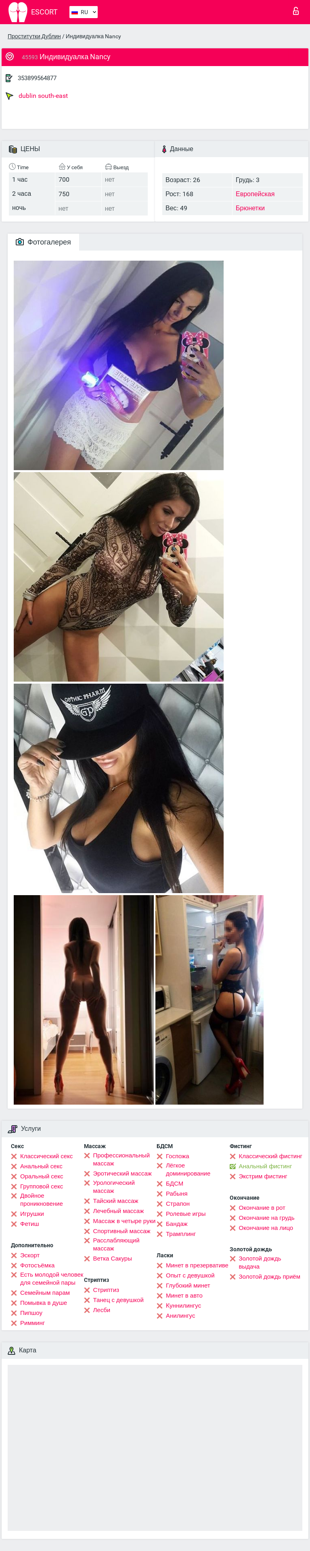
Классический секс (46, 1156)
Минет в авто (184, 1295)
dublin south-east (37, 96)
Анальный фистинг (265, 1166)
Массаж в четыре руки (124, 1221)
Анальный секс (41, 1166)
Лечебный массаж (118, 1211)
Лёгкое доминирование (188, 1169)
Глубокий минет (188, 1285)
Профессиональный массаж (121, 1159)
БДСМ (174, 1183)
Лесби (102, 1310)
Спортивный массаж (122, 1231)
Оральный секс (41, 1176)
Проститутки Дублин (34, 36)
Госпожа (177, 1156)
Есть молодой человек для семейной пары (51, 1278)
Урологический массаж (114, 1186)
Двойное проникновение (41, 1199)
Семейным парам (45, 1292)
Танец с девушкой (118, 1300)
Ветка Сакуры (112, 1258)
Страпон (178, 1203)
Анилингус (180, 1315)
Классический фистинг (270, 1156)
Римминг (32, 1323)
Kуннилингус (183, 1305)
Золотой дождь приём (269, 1276)
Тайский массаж (115, 1201)
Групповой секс (41, 1186)
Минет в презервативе (197, 1265)
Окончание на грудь (267, 1217)
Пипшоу (31, 1313)
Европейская (255, 194)
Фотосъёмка (37, 1265)
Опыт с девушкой (190, 1275)
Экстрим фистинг (263, 1176)
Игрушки (32, 1213)
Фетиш (29, 1224)
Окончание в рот (262, 1207)
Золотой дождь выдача (260, 1262)
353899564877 (37, 78)
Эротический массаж (122, 1173)
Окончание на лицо (266, 1228)
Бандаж (177, 1224)
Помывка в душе (43, 1302)
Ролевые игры (186, 1213)
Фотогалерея (43, 242)
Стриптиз (106, 1290)
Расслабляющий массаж (116, 1244)
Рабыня (177, 1193)
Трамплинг (181, 1234)
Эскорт (30, 1255)
